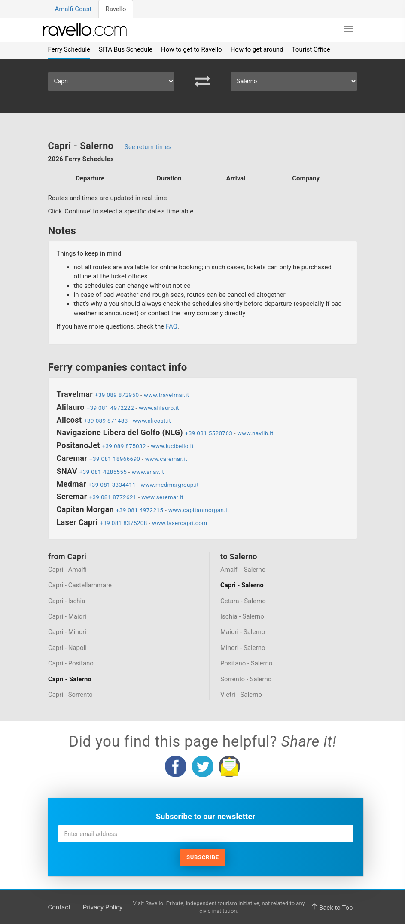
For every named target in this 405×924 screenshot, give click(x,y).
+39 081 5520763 (208, 433)
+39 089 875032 (124, 445)
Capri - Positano (71, 663)
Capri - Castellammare (80, 585)
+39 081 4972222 (110, 407)
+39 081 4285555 (103, 471)
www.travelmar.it (166, 394)
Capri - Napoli (67, 648)
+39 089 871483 (106, 420)
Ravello (115, 9)
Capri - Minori (67, 632)
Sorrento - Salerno (245, 679)
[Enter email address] (205, 833)
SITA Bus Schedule (125, 49)
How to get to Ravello (191, 49)
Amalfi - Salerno (242, 569)
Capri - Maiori (67, 616)
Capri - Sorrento (70, 694)
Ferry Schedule (69, 49)
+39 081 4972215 (139, 509)
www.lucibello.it (172, 445)
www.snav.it (148, 471)
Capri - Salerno (69, 679)
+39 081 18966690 (114, 458)
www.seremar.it (162, 497)
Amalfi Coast (73, 9)
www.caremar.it (166, 458)
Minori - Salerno (242, 648)
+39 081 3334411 (112, 484)
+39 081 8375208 (123, 522)
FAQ (171, 326)
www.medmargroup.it (170, 484)
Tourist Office (311, 49)
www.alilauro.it (159, 407)
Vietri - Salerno (241, 694)
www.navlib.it (256, 433)
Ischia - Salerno (242, 616)
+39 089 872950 (117, 394)
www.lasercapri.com (179, 522)
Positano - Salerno (246, 663)
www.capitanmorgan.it (198, 509)
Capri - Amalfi (67, 569)
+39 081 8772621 (112, 497)
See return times (148, 146)
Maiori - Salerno (242, 632)
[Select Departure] (111, 81)
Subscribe (202, 857)
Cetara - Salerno (243, 600)
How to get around (257, 49)
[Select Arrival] (294, 81)
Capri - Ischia (66, 600)
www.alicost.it (152, 420)
